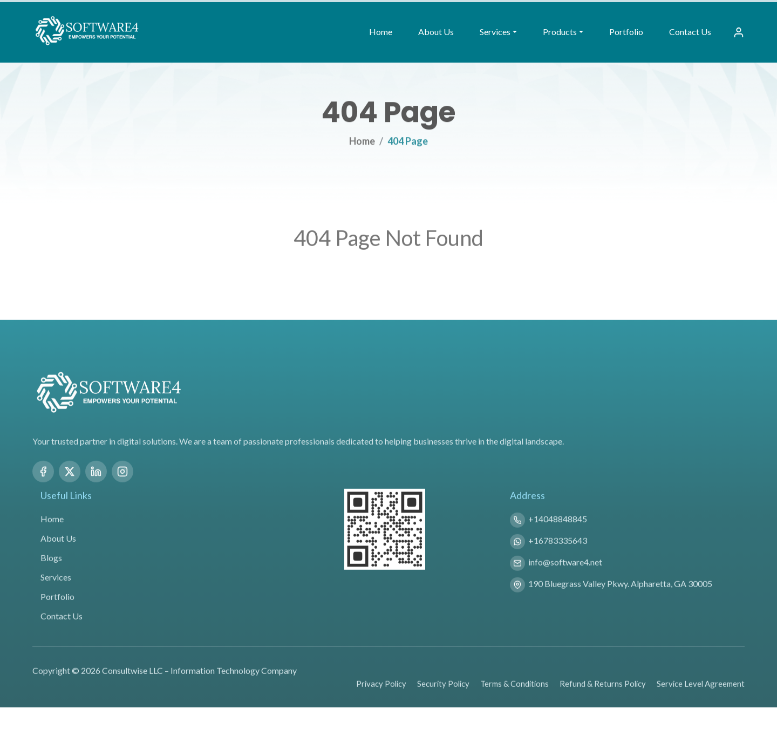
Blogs (51, 572)
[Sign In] (739, 32)
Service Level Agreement (701, 698)
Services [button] (495, 31)
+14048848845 (557, 533)
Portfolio (626, 31)
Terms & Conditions (514, 698)
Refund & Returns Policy (603, 698)
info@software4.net (565, 576)
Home (380, 31)
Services (55, 592)
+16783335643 (557, 555)
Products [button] (560, 31)
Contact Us (690, 31)
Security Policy (443, 698)
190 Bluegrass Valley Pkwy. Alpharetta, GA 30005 (620, 598)
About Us (436, 31)
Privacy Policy (381, 698)
